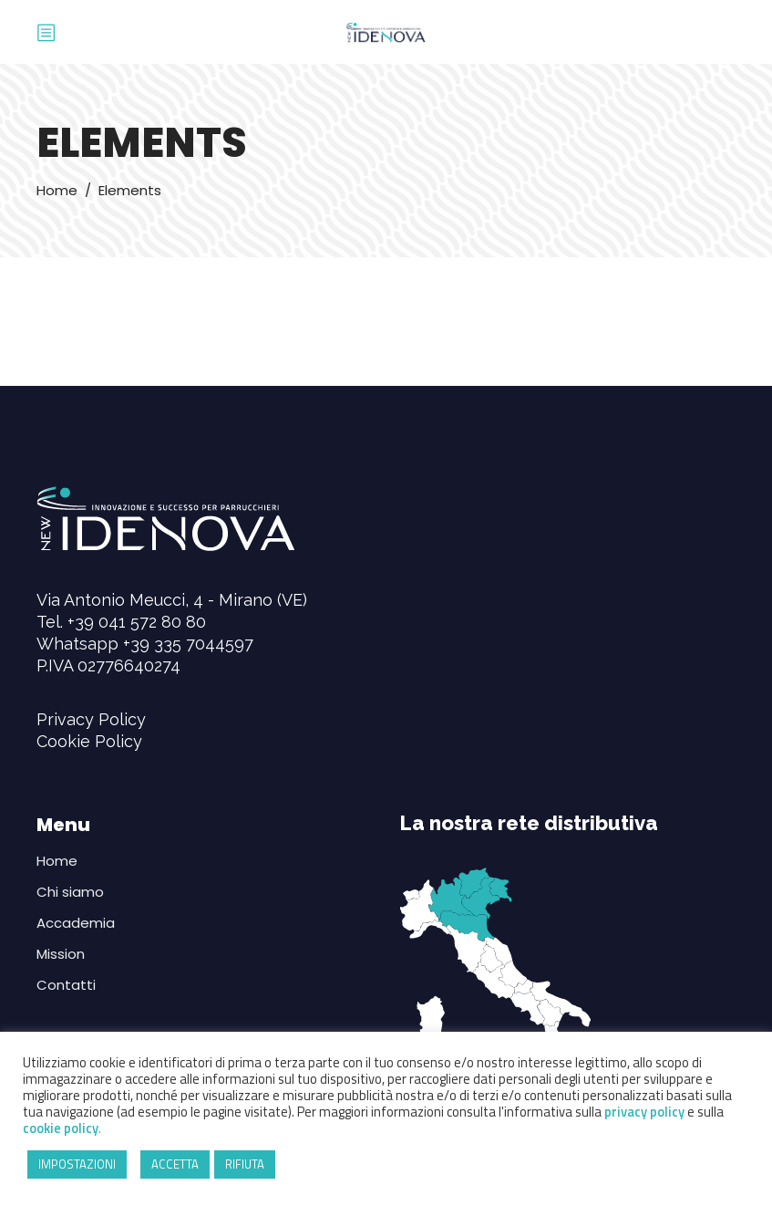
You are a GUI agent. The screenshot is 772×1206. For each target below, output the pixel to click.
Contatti (66, 984)
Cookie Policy (89, 741)
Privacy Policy (91, 719)
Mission (60, 953)
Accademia (75, 922)
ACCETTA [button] (175, 1164)
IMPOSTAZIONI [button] (77, 1164)
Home (56, 190)
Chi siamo (70, 891)
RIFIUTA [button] (244, 1164)
